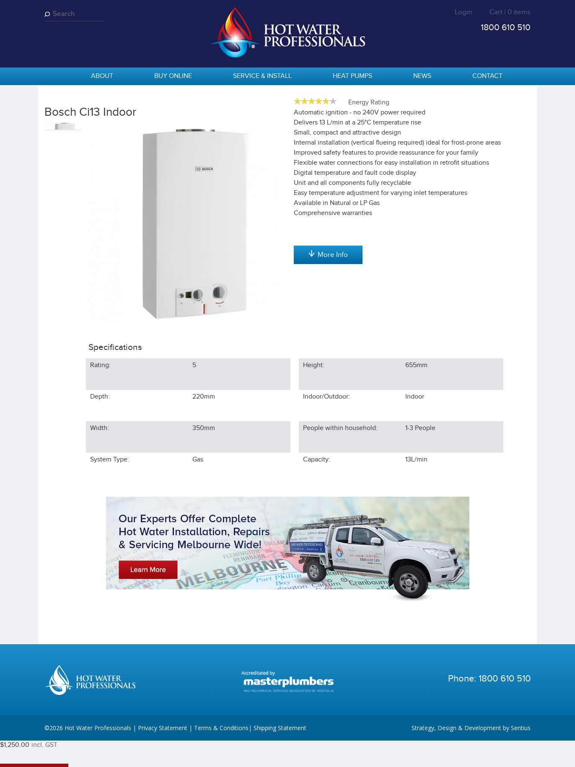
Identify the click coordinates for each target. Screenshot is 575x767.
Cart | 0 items (510, 12)
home (55, 76)
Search (48, 14)
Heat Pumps (352, 76)
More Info (328, 344)
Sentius (521, 754)
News (422, 76)
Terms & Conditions (221, 754)
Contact (487, 76)
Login (463, 12)
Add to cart (328, 176)
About (102, 76)
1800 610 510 (506, 27)
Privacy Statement (162, 754)
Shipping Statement (280, 754)
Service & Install (262, 76)
